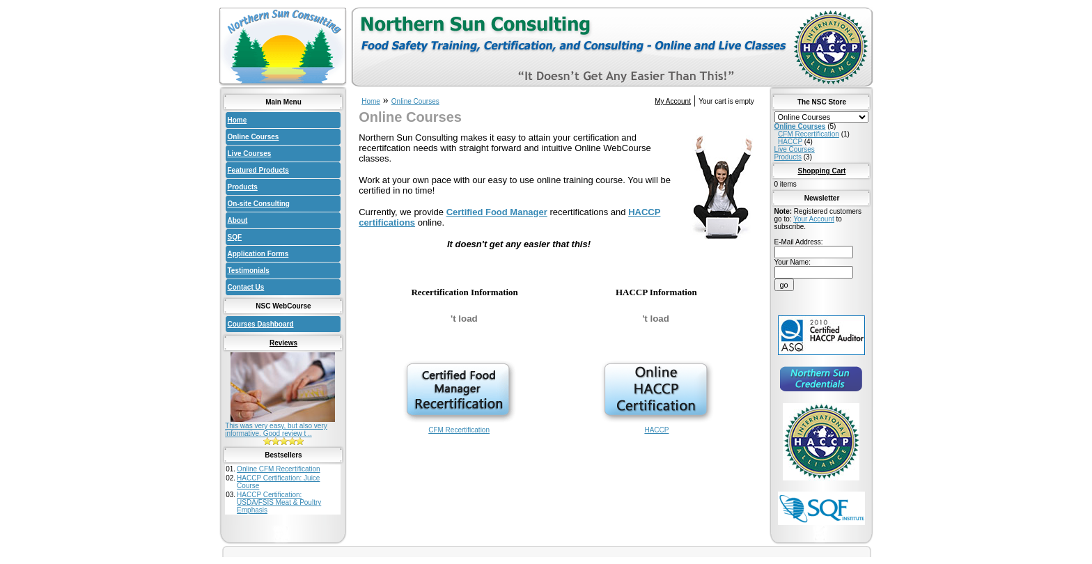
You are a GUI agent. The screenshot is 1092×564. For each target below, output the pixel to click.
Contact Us (246, 287)
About (238, 220)
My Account (673, 101)
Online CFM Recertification (278, 469)
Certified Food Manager (496, 212)
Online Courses (253, 137)
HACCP (657, 427)
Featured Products (258, 170)
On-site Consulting (259, 203)
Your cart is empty (726, 101)
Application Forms (258, 254)
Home (237, 120)
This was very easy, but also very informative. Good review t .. (276, 429)
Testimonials (249, 270)
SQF (235, 237)
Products (243, 187)
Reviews (283, 343)
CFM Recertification (459, 427)
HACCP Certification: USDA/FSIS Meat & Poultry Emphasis (279, 502)
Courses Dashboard (261, 324)
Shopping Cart (822, 171)
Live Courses (250, 153)
